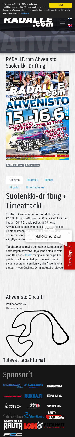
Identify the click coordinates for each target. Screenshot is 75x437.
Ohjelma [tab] (14, 178)
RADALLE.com (15, 164)
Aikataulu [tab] (32, 178)
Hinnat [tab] (49, 178)
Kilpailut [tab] (14, 186)
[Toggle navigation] (62, 20)
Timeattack (32, 164)
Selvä (60, 4)
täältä (28, 254)
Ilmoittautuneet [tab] (35, 186)
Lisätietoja (25, 12)
